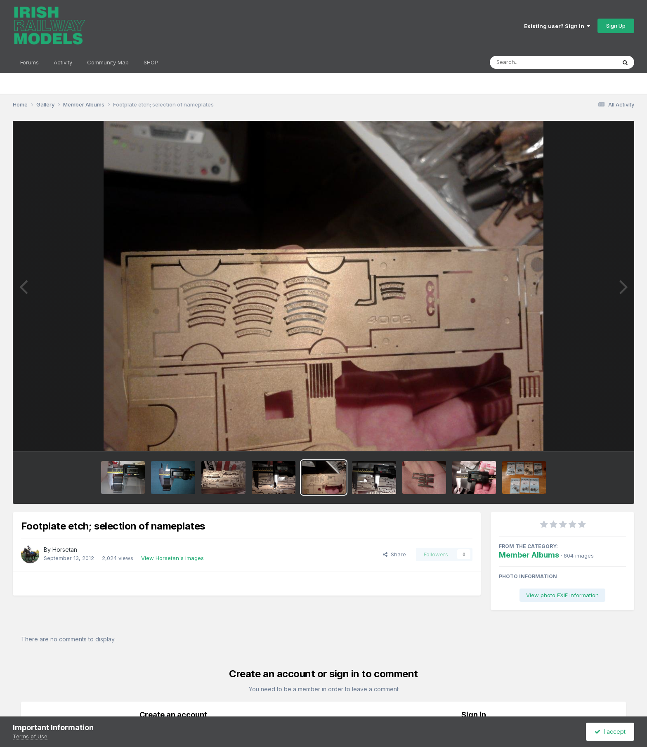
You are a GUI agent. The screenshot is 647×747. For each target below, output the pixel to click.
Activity (63, 62)
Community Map (108, 62)
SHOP (151, 62)
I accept (610, 731)
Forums (29, 62)
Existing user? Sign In (557, 26)
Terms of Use (30, 736)
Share (394, 554)
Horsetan (64, 549)
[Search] (530, 62)
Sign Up (616, 25)
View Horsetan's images (172, 558)
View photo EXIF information (562, 595)
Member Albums (529, 555)
